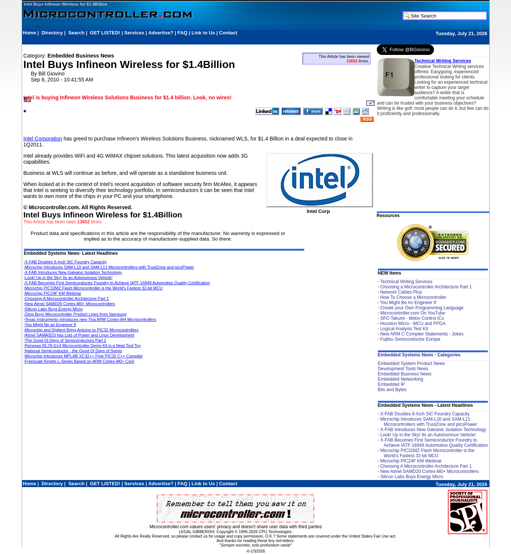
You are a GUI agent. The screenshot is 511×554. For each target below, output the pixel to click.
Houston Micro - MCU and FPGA (413, 323)
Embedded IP (391, 384)
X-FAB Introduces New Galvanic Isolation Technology (73, 272)
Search (76, 32)
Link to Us (203, 32)
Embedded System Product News (411, 363)
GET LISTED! (105, 32)
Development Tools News (403, 368)
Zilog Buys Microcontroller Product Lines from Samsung (75, 314)
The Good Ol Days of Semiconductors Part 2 (65, 340)
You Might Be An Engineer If (408, 302)
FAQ (183, 32)
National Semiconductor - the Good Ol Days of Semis (73, 351)
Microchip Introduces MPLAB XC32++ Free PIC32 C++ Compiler (83, 356)
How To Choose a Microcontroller (413, 297)
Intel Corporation (43, 139)
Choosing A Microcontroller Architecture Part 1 (66, 298)
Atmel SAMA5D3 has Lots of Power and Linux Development (79, 335)
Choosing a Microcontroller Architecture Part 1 (426, 287)
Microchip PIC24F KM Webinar (52, 293)
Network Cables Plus (401, 292)
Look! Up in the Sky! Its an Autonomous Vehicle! (68, 277)
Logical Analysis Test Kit (404, 328)
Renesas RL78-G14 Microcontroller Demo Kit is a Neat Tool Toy (82, 345)
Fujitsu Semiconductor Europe (410, 339)
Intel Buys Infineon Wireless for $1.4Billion (65, 4)
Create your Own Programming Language (422, 307)
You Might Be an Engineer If (50, 324)
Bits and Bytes (392, 389)
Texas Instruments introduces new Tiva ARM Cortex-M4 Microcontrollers (90, 319)
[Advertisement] (159, 40)
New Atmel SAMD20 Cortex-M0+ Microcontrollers (69, 303)
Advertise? (160, 32)
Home (29, 32)
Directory (52, 32)
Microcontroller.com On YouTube (412, 313)
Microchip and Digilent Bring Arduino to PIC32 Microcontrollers (81, 330)
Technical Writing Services (443, 61)
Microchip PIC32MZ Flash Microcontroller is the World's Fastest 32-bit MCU (93, 288)
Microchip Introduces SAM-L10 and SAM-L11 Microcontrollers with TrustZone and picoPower (109, 267)
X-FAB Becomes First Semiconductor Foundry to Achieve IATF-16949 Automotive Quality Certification (117, 283)
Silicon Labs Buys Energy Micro (53, 309)
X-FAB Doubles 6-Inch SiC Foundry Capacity (65, 262)
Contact (228, 32)
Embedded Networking (400, 379)
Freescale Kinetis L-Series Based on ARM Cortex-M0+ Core (79, 361)
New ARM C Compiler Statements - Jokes (422, 334)
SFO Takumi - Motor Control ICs (412, 318)
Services (134, 32)
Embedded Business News (404, 374)
